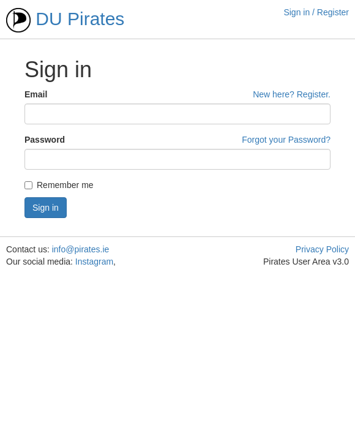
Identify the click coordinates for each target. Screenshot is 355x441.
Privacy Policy (322, 249)
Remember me (59, 185)
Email (35, 94)
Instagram (94, 261)
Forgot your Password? (286, 140)
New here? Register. (292, 94)
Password (44, 140)
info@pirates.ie (81, 249)
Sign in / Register (316, 12)
